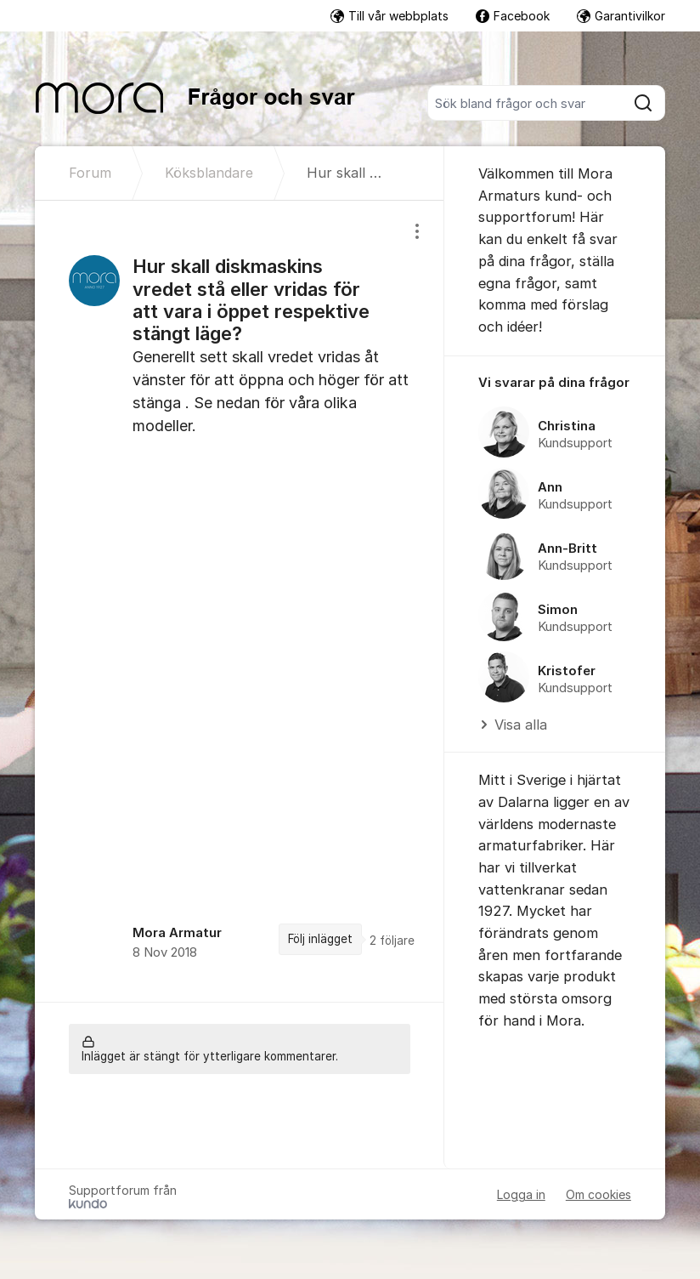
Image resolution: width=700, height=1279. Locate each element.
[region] (239, 601)
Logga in (521, 1194)
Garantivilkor (621, 16)
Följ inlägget (320, 939)
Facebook (513, 16)
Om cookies (598, 1194)
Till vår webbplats (389, 16)
